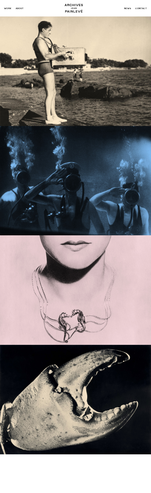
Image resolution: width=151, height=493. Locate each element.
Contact (141, 8)
